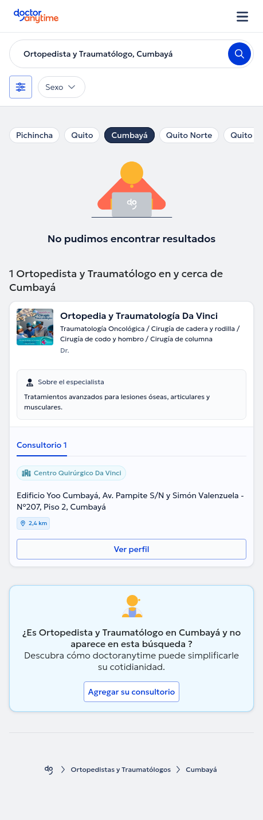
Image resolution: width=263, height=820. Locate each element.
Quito (82, 135)
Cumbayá (129, 135)
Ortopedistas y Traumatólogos (120, 769)
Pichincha (34, 135)
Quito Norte (189, 135)
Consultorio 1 (42, 445)
